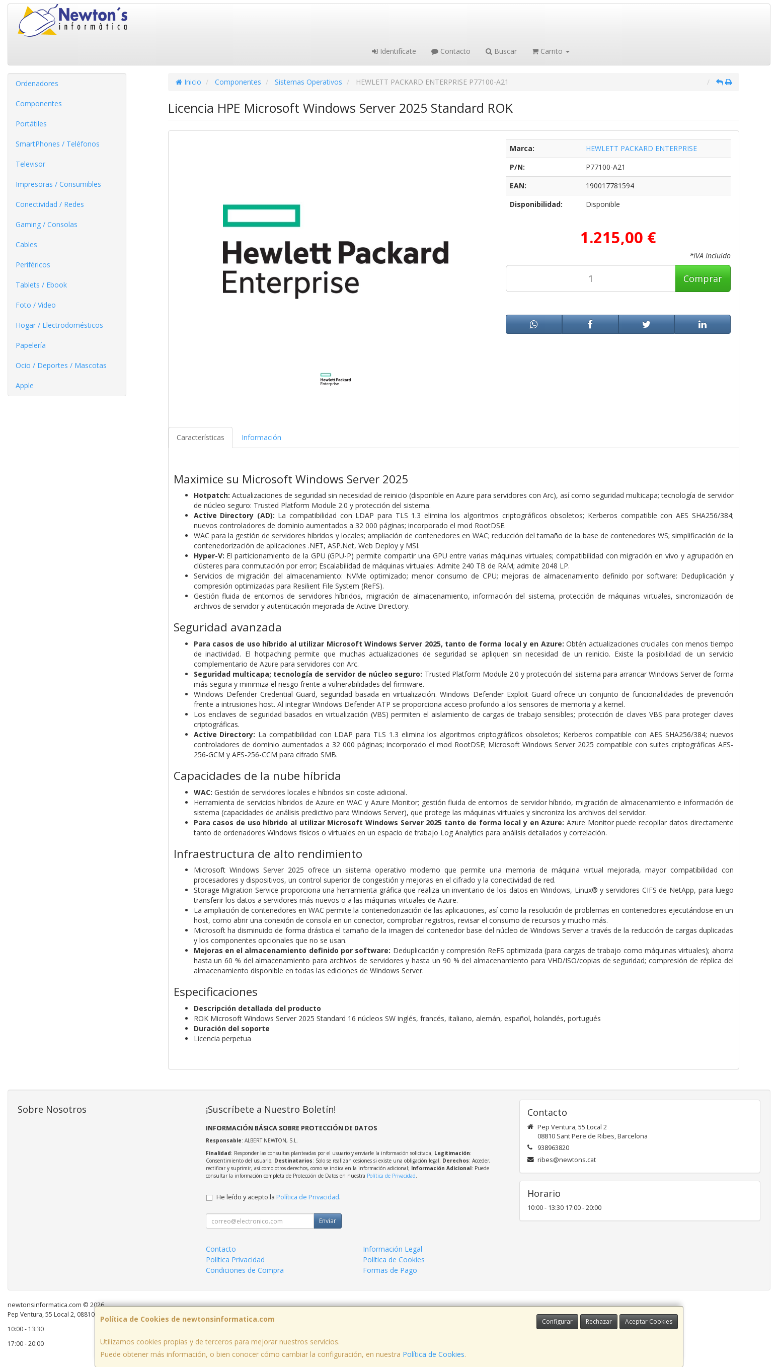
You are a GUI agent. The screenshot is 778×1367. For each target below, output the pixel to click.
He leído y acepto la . (278, 1197)
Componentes (39, 103)
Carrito (551, 51)
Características (200, 437)
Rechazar (599, 1321)
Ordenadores (37, 83)
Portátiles (31, 123)
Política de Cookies (433, 1354)
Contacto (451, 51)
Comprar (702, 278)
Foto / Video (36, 305)
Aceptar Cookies (648, 1321)
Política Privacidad (235, 1259)
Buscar (501, 51)
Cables (26, 244)
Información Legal (392, 1249)
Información (261, 437)
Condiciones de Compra (245, 1270)
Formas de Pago (390, 1270)
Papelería (31, 345)
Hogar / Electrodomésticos (59, 325)
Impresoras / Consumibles (58, 184)
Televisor (30, 164)
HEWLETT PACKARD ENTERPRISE (641, 148)
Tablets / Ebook (41, 285)
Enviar (327, 1220)
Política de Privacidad (391, 1175)
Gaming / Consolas (46, 224)
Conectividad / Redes (50, 204)
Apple (25, 385)
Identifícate (394, 51)
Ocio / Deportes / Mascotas (61, 365)
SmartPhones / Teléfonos (58, 144)
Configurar (557, 1321)
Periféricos (33, 264)
